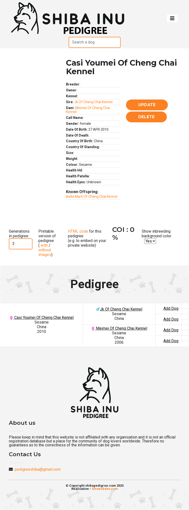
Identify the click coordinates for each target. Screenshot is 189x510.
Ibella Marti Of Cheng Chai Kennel (91, 196)
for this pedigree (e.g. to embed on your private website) (87, 238)
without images (44, 252)
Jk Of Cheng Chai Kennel (93, 102)
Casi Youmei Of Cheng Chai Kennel (41, 317)
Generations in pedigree (19, 233)
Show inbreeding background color (156, 233)
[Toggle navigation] (172, 18)
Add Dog (170, 308)
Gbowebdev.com (105, 489)
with (44, 245)
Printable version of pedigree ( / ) (47, 243)
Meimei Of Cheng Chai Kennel (119, 328)
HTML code (78, 231)
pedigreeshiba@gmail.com (38, 469)
